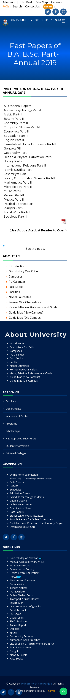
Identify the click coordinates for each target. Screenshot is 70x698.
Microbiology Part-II (18, 187)
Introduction (17, 266)
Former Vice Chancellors (25, 302)
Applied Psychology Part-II (23, 110)
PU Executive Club (20, 565)
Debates (15, 628)
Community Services (21, 636)
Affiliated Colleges (16, 453)
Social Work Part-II (17, 212)
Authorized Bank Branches (25, 640)
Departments (13, 408)
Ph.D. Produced (19, 621)
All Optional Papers (17, 106)
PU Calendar (17, 282)
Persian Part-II (14, 195)
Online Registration (21, 504)
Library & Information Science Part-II (29, 178)
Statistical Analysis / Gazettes (26, 515)
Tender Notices (19, 587)
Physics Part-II (14, 199)
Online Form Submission (31, 476)
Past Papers (17, 512)
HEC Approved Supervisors (21, 438)
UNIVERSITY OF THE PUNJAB (37, 20)
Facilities (14, 292)
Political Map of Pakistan (26, 558)
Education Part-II (16, 135)
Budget (14, 651)
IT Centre (50, 690)
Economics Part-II (16, 131)
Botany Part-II (14, 118)
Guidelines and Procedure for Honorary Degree (37, 523)
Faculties (11, 401)
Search (17, 6)
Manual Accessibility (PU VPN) (27, 561)
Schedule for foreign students (27, 497)
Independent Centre (17, 416)
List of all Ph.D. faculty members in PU (32, 643)
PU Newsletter (18, 591)
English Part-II (14, 140)
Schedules (15, 489)
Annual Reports (18, 625)
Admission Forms (20, 493)
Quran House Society (22, 569)
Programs (11, 423)
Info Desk (26, 2)
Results (14, 486)
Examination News (20, 508)
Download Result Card (23, 526)
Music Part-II (13, 191)
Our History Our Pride (23, 271)
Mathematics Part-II (18, 182)
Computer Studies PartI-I (22, 127)
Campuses (16, 276)
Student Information (17, 446)
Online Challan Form (21, 595)
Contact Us (32, 6)
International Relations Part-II (25, 165)
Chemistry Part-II (16, 123)
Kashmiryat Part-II (16, 174)
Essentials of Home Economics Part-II (30, 144)
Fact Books (16, 287)
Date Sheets (17, 482)
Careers (56, 2)
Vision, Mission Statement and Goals (33, 307)
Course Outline (18, 500)
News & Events (18, 655)
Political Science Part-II (20, 204)
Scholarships (13, 431)
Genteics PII (12, 148)
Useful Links (17, 617)
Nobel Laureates (20, 297)
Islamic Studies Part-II (19, 169)
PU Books (15, 614)
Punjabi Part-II (14, 208)
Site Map (42, 2)
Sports (13, 632)
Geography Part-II (16, 152)
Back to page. (35, 248)
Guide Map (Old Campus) (25, 318)
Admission (9, 2)
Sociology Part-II (15, 216)
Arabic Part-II (13, 114)
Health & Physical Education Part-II (29, 157)
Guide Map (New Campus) (26, 312)
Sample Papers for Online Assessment (32, 519)
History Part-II (13, 161)
